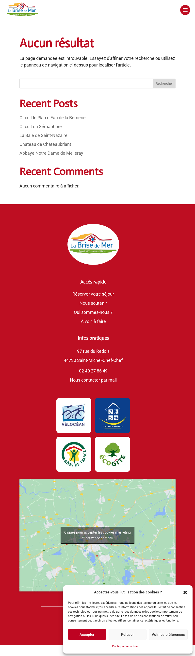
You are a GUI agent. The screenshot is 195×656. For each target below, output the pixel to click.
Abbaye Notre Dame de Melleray (51, 153)
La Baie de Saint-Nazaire (43, 135)
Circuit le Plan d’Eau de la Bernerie (52, 117)
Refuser (127, 634)
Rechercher (164, 83)
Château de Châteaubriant (45, 144)
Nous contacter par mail (93, 380)
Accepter (87, 634)
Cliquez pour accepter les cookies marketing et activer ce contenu (97, 535)
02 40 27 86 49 (93, 370)
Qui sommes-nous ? (93, 312)
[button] (185, 592)
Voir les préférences (168, 634)
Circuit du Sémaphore (40, 126)
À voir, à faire (93, 321)
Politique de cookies (125, 646)
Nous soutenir (93, 303)
